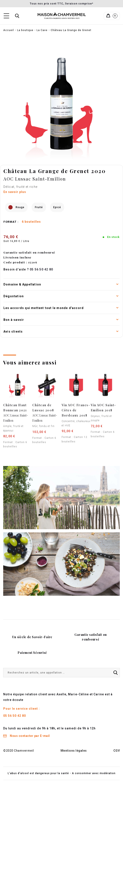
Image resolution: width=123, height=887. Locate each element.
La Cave (42, 30)
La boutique (25, 30)
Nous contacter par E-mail (26, 736)
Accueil (8, 30)
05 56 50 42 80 (14, 715)
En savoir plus (14, 191)
